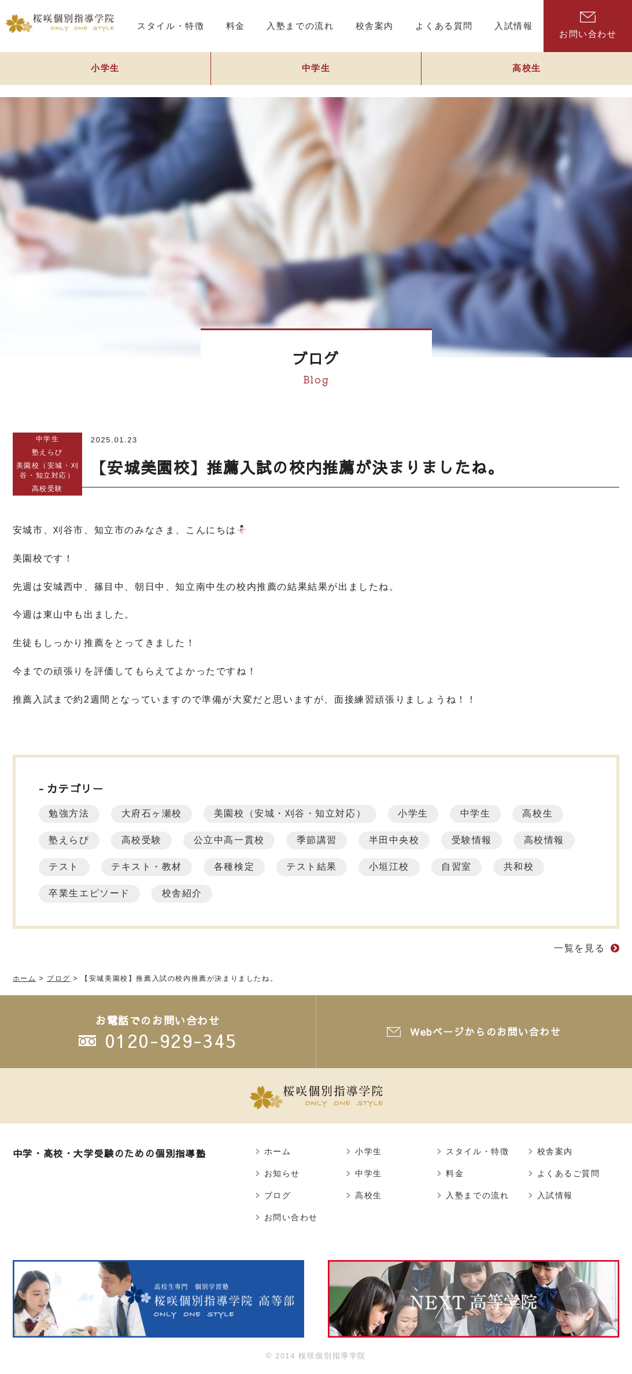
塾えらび (47, 452)
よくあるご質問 (568, 1174)
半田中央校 (407, 840)
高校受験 (47, 488)
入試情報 (555, 1197)
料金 (455, 1174)
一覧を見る (579, 948)
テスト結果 (397, 866)
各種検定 (317, 866)
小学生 (105, 73)
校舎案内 (555, 1152)
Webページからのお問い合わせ (487, 1032)
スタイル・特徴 (477, 1152)
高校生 (554, 813)
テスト (140, 866)
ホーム (277, 1152)
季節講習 (327, 840)
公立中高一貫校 (236, 840)
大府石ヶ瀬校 (156, 813)
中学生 (316, 73)
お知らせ (282, 1174)
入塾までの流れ (477, 1197)
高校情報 (70, 866)
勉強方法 (70, 813)
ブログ (277, 1197)
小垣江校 (478, 866)
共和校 (65, 893)
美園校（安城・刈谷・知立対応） (47, 470)
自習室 (548, 866)
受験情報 (488, 840)
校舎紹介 (251, 893)
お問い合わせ (291, 1219)
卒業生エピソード (156, 893)
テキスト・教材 (226, 866)
